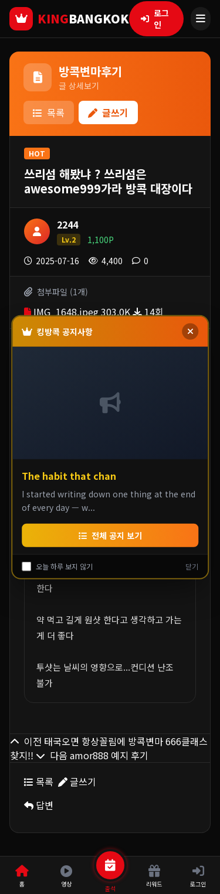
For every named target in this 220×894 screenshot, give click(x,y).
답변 (38, 805)
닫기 (191, 566)
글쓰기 (108, 112)
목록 (49, 112)
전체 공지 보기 (110, 535)
